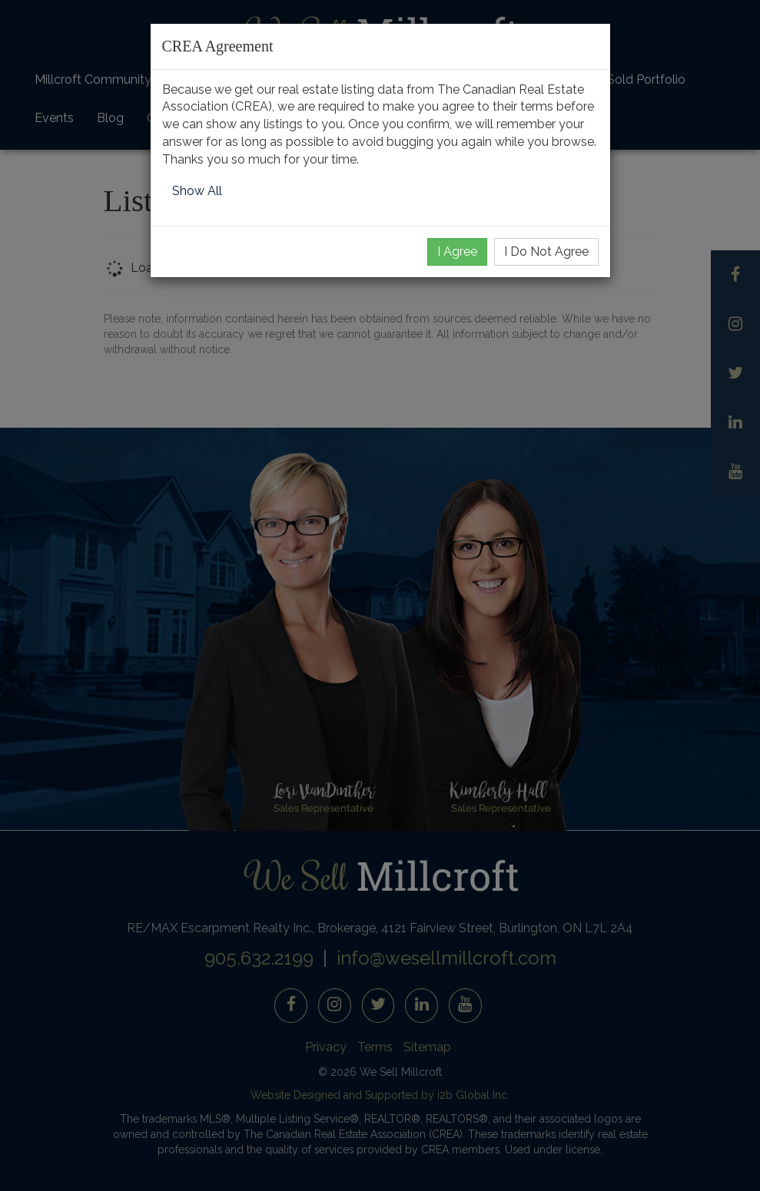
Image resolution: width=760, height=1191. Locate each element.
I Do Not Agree (546, 251)
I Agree (457, 251)
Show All (197, 191)
